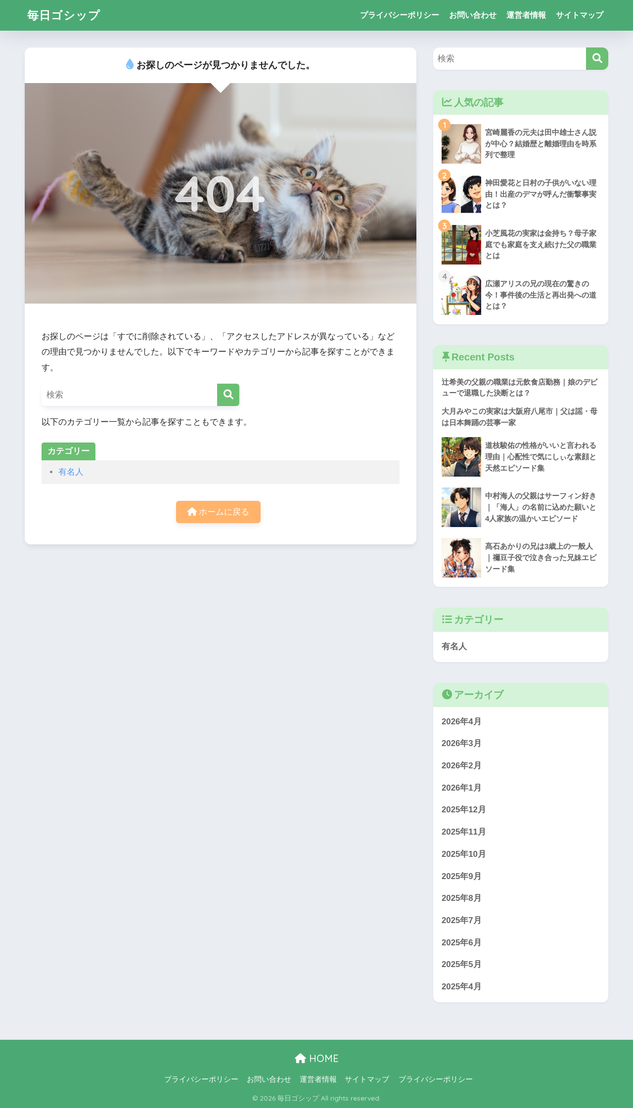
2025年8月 (462, 898)
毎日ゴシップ (63, 15)
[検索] (228, 395)
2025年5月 (462, 964)
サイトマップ (579, 15)
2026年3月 (462, 743)
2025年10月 (464, 854)
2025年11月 (464, 832)
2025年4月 (462, 986)
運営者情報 (526, 15)
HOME (317, 1058)
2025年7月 (462, 920)
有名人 (71, 472)
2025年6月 (462, 942)
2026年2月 (462, 765)
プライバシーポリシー (399, 15)
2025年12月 (464, 809)
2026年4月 (462, 721)
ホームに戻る (218, 512)
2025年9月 (462, 876)
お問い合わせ (473, 15)
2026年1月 (462, 788)
